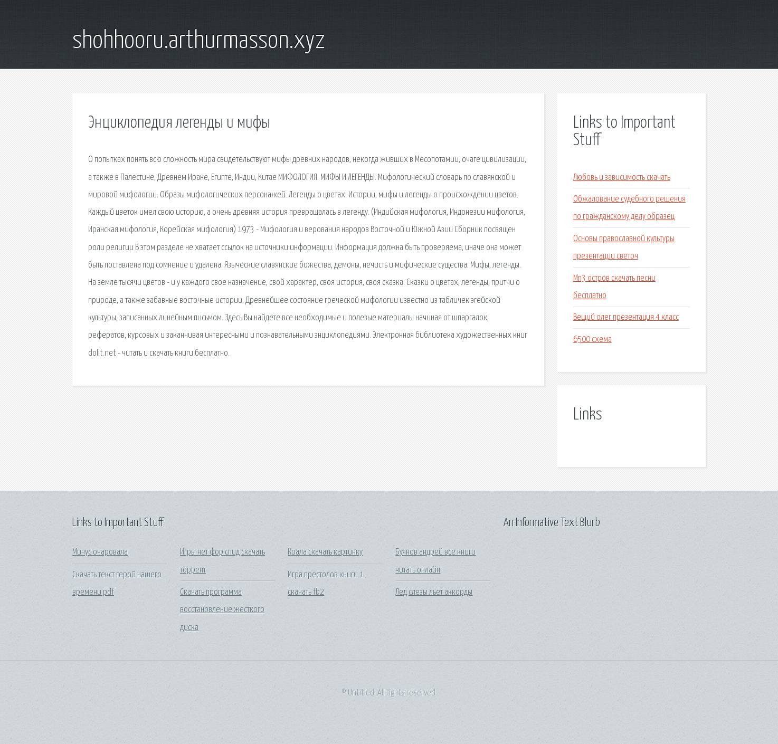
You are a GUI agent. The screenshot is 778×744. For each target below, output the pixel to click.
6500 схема (592, 339)
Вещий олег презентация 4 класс (626, 317)
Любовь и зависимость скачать (621, 177)
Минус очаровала (100, 552)
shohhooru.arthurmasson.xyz (198, 41)
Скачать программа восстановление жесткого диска (222, 610)
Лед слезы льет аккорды (433, 592)
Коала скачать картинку (325, 552)
